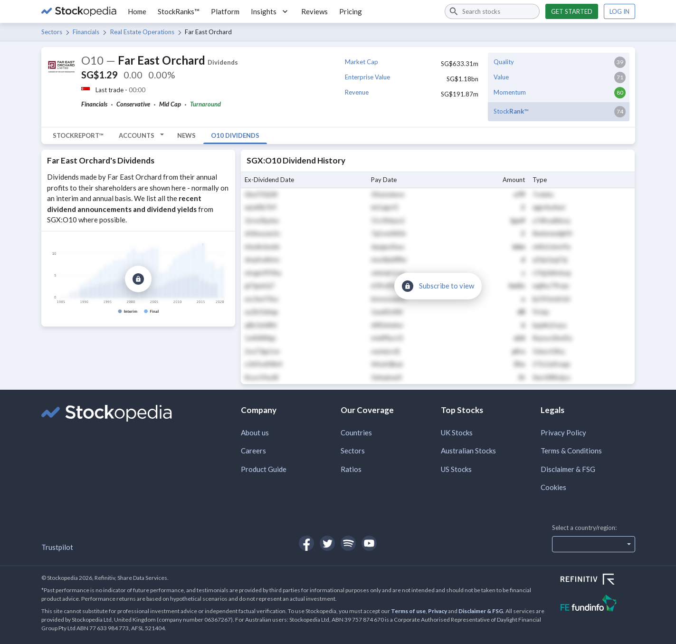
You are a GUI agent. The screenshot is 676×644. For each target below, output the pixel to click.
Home (137, 11)
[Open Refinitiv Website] (598, 580)
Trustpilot (57, 547)
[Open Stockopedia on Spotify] (348, 543)
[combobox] (492, 11)
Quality (504, 62)
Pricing (350, 11)
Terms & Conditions (571, 450)
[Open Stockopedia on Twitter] (327, 543)
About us (255, 432)
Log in (619, 11)
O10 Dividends (235, 135)
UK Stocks (457, 432)
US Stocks (456, 469)
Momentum (510, 92)
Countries (356, 432)
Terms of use (408, 611)
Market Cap (361, 62)
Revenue (357, 92)
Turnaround (205, 104)
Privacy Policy (563, 432)
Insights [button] (270, 11)
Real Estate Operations (142, 32)
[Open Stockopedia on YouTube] (369, 543)
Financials (86, 32)
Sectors (51, 32)
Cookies (553, 487)
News (186, 135)
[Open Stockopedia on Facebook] (306, 543)
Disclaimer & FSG (568, 469)
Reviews (314, 11)
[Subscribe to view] (138, 279)
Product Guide (263, 469)
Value (501, 77)
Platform (225, 11)
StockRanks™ (179, 11)
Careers (253, 450)
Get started (571, 11)
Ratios (351, 469)
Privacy (437, 611)
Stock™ (511, 111)
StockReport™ (78, 135)
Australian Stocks (468, 450)
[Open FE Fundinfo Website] (598, 604)
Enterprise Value (367, 77)
